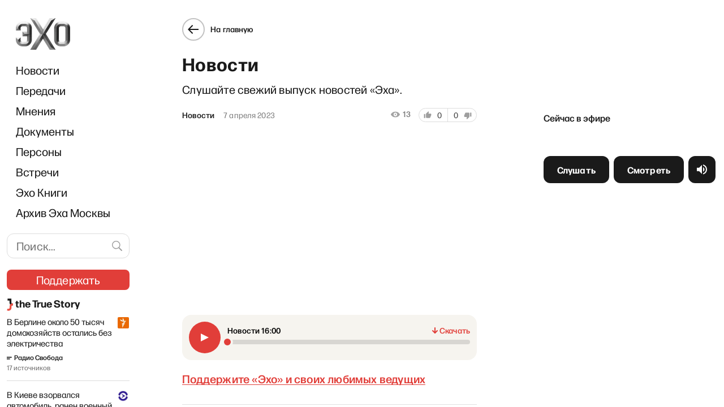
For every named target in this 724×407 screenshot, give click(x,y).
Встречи (37, 171)
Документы (45, 131)
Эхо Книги (41, 192)
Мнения (35, 110)
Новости (37, 70)
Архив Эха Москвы (63, 212)
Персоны (39, 151)
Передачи (41, 90)
